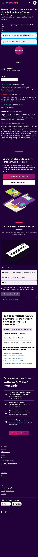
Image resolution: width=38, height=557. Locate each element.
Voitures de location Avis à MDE (12, 353)
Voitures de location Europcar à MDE (14, 355)
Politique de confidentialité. (11, 299)
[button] (3, 3)
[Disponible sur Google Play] (6, 504)
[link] (19, 176)
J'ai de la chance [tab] (26, 342)
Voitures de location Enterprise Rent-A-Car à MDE (17, 363)
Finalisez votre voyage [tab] (11, 342)
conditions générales (30, 297)
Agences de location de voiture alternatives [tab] (17, 329)
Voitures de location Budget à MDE (13, 358)
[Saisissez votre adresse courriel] (20, 283)
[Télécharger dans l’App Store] (17, 504)
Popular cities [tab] (24, 333)
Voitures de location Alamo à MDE (13, 361)
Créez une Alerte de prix (16, 422)
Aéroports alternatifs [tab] (10, 333)
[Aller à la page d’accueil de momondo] (12, 3)
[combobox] (4, 27)
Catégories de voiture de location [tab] (14, 338)
